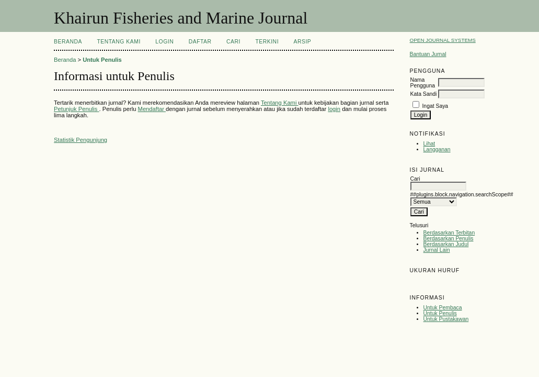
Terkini (267, 42)
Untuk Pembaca (442, 308)
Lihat (429, 144)
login (334, 109)
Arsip (303, 42)
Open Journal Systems (443, 40)
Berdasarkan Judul (446, 244)
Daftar (200, 42)
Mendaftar (152, 109)
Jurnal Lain (436, 250)
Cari (233, 42)
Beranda (68, 42)
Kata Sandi (423, 94)
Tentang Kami (118, 42)
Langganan (437, 149)
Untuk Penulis (440, 313)
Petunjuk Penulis (76, 109)
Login (164, 42)
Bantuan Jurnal (428, 54)
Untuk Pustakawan (446, 319)
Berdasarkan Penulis (448, 238)
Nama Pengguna (422, 82)
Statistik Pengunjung (80, 140)
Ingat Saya (435, 106)
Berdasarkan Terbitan (449, 233)
